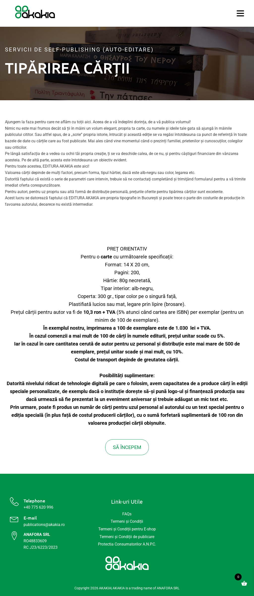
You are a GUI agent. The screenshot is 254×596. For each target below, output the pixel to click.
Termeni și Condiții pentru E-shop (127, 529)
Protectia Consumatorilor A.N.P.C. (127, 544)
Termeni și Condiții (127, 521)
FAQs (126, 514)
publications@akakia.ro (44, 524)
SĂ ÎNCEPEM (127, 447)
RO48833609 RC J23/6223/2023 (41, 540)
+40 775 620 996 (38, 507)
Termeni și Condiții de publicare (126, 536)
